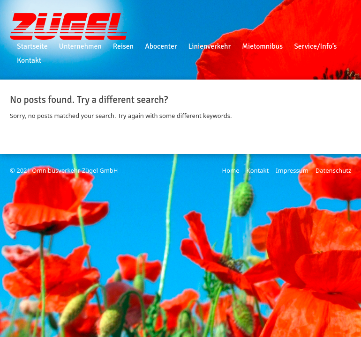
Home (231, 170)
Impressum (292, 170)
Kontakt (258, 170)
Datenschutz (333, 170)
